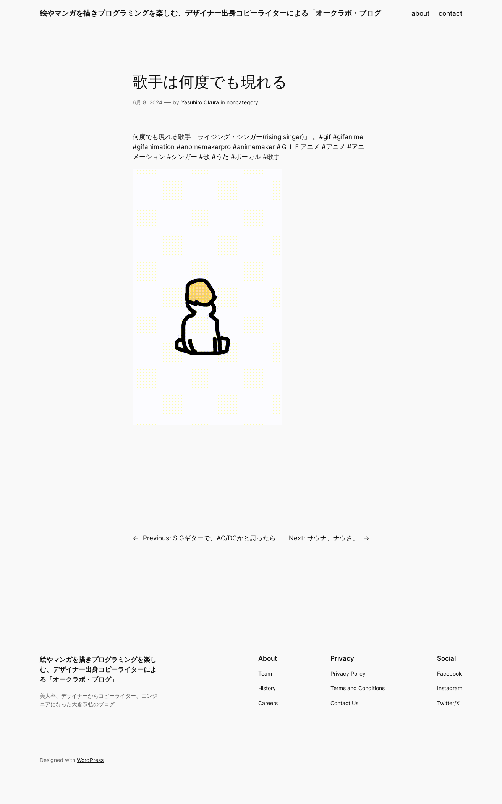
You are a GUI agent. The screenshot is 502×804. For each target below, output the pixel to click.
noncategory (242, 102)
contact (450, 13)
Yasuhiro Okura (200, 102)
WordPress (90, 760)
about (420, 13)
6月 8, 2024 (147, 102)
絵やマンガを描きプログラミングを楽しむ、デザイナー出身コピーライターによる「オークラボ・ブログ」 (214, 13)
